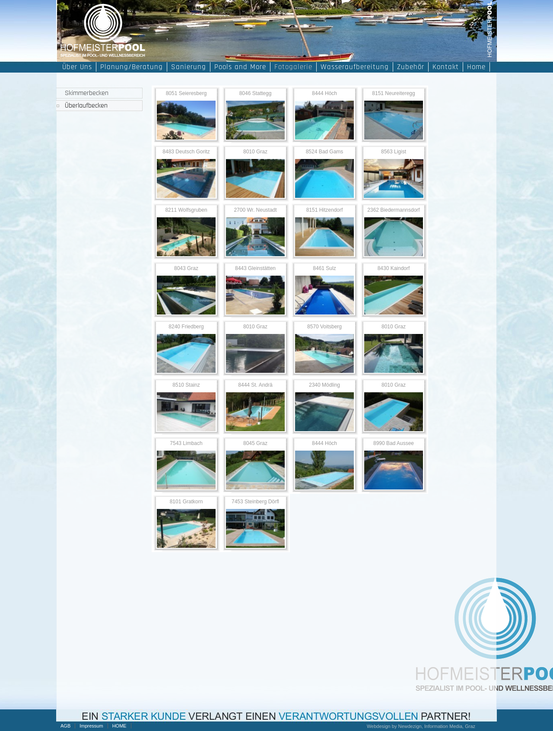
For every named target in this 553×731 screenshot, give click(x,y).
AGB (65, 725)
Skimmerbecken (86, 93)
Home (476, 67)
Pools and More (240, 67)
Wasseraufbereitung (355, 67)
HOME (119, 725)
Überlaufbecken (86, 105)
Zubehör (410, 67)
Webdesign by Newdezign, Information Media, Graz (421, 726)
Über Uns (77, 67)
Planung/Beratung (131, 67)
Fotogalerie (293, 67)
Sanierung (188, 67)
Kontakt (445, 67)
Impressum (91, 725)
